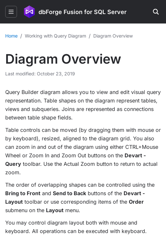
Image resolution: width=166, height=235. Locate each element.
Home (11, 36)
